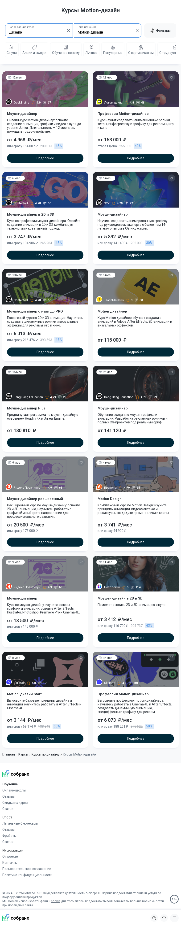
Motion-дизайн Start (24, 694)
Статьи (7, 809)
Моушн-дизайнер (22, 114)
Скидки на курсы (15, 802)
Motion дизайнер (112, 311)
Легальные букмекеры (20, 823)
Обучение (10, 784)
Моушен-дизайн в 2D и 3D (120, 598)
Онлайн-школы (14, 790)
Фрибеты (9, 836)
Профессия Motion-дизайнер (123, 114)
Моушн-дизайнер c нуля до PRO (35, 311)
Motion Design (110, 499)
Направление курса (21, 26)
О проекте (10, 856)
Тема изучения (86, 26)
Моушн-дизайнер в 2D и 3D (30, 214)
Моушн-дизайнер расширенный (35, 499)
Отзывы (8, 796)
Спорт (7, 817)
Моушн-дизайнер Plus (26, 408)
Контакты (9, 863)
